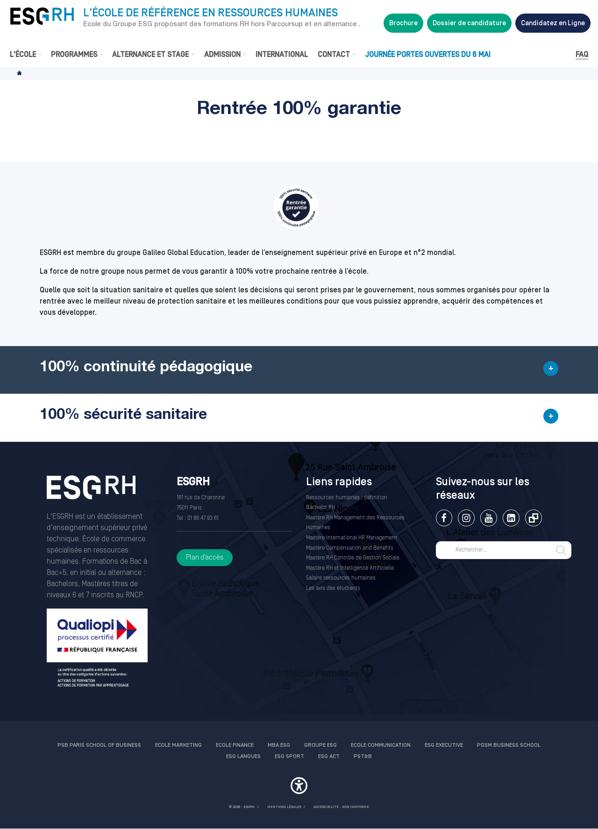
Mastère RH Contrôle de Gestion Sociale (352, 558)
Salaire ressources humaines (341, 578)
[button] (299, 370)
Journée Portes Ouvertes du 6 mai (428, 54)
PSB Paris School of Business (99, 745)
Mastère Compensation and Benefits (349, 548)
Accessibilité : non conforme (341, 807)
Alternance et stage (150, 54)
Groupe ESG (320, 745)
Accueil (20, 73)
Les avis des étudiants (333, 588)
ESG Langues (243, 756)
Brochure (403, 23)
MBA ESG (279, 745)
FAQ (582, 54)
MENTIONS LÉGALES (284, 807)
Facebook (444, 518)
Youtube (488, 518)
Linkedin (511, 518)
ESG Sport (289, 756)
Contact (334, 54)
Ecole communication (381, 745)
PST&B (363, 756)
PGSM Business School (509, 745)
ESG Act (329, 756)
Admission (222, 54)
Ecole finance (235, 745)
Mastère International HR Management (351, 538)
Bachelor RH (320, 507)
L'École (23, 54)
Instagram (466, 518)
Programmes (74, 54)
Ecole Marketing (178, 745)
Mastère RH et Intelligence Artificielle (350, 568)
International (282, 54)
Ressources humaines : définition (346, 498)
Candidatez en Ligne (553, 23)
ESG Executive (444, 745)
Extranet (533, 518)
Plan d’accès (204, 557)
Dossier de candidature (469, 23)
